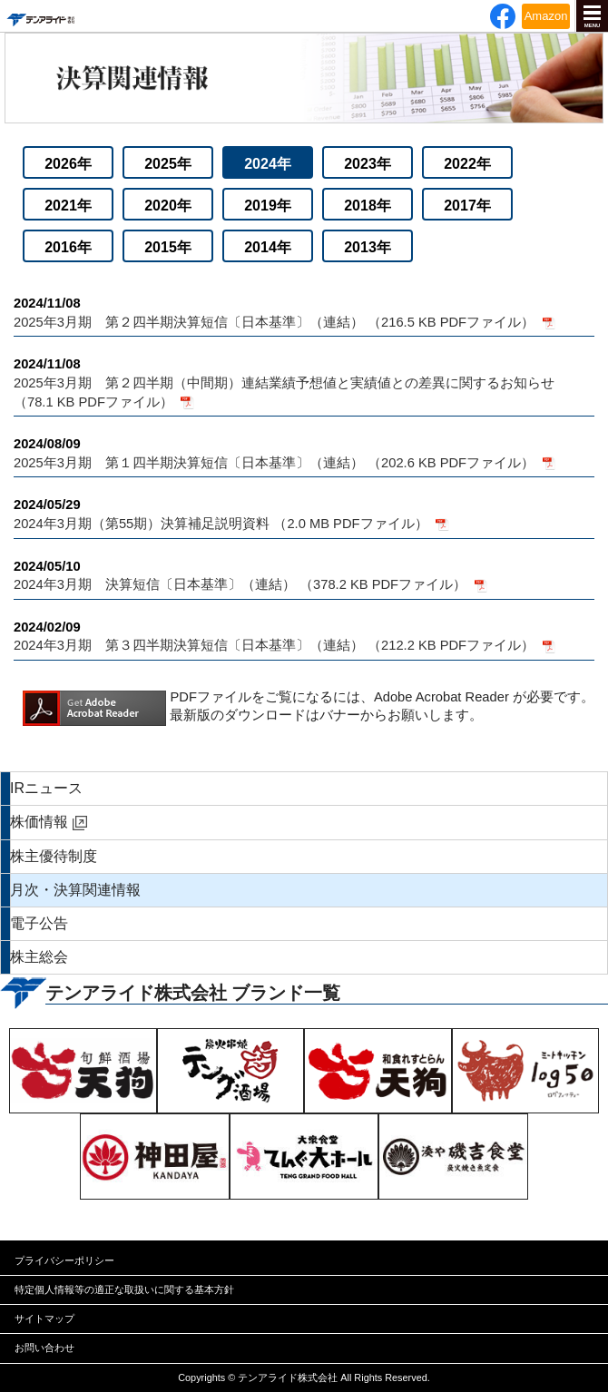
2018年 (367, 205)
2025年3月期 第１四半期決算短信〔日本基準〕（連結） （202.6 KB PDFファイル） (304, 452)
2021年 (68, 205)
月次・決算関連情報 (75, 889)
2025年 (167, 164)
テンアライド (40, 16)
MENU (592, 25)
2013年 (367, 247)
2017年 (467, 205)
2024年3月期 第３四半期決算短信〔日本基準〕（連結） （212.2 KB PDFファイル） (304, 635)
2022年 (467, 164)
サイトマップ (44, 1318)
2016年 (68, 247)
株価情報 (39, 821)
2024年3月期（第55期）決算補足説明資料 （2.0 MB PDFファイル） (304, 513)
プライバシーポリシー (64, 1260)
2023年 (367, 164)
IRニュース (46, 788)
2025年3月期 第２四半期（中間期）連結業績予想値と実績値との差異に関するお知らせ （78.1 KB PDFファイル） (304, 381)
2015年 (167, 247)
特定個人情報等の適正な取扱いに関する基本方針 (124, 1289)
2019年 (267, 205)
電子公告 (39, 923)
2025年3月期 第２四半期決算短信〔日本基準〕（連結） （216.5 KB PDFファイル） (304, 311)
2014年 (267, 247)
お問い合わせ (44, 1347)
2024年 (267, 164)
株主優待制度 (53, 856)
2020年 (167, 205)
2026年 (68, 164)
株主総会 (39, 957)
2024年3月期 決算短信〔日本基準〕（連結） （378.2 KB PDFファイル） (304, 575)
